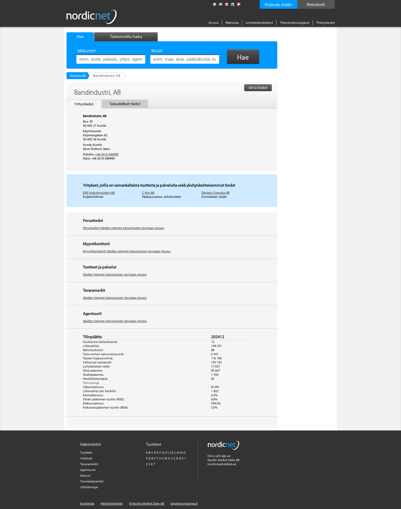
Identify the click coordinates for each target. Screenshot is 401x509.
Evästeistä (87, 503)
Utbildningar (89, 487)
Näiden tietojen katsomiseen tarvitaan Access (115, 274)
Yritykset (86, 458)
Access (214, 22)
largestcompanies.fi (184, 503)
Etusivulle (78, 75)
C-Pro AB (148, 192)
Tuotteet (86, 452)
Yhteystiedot (325, 22)
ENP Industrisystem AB (99, 192)
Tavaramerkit (89, 464)
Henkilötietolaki (111, 503)
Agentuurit (88, 470)
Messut (85, 475)
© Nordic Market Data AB (146, 503)
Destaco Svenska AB (215, 192)
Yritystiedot (84, 104)
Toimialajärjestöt (91, 481)
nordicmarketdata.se (221, 464)
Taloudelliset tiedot (124, 103)
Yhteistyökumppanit (294, 22)
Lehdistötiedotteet (259, 22)
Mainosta (232, 22)
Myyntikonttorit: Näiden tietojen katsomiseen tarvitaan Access (127, 251)
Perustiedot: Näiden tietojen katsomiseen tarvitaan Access (123, 228)
